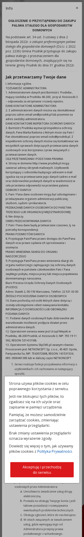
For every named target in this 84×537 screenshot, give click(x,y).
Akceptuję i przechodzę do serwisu (42, 470)
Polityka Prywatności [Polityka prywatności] (54, 451)
